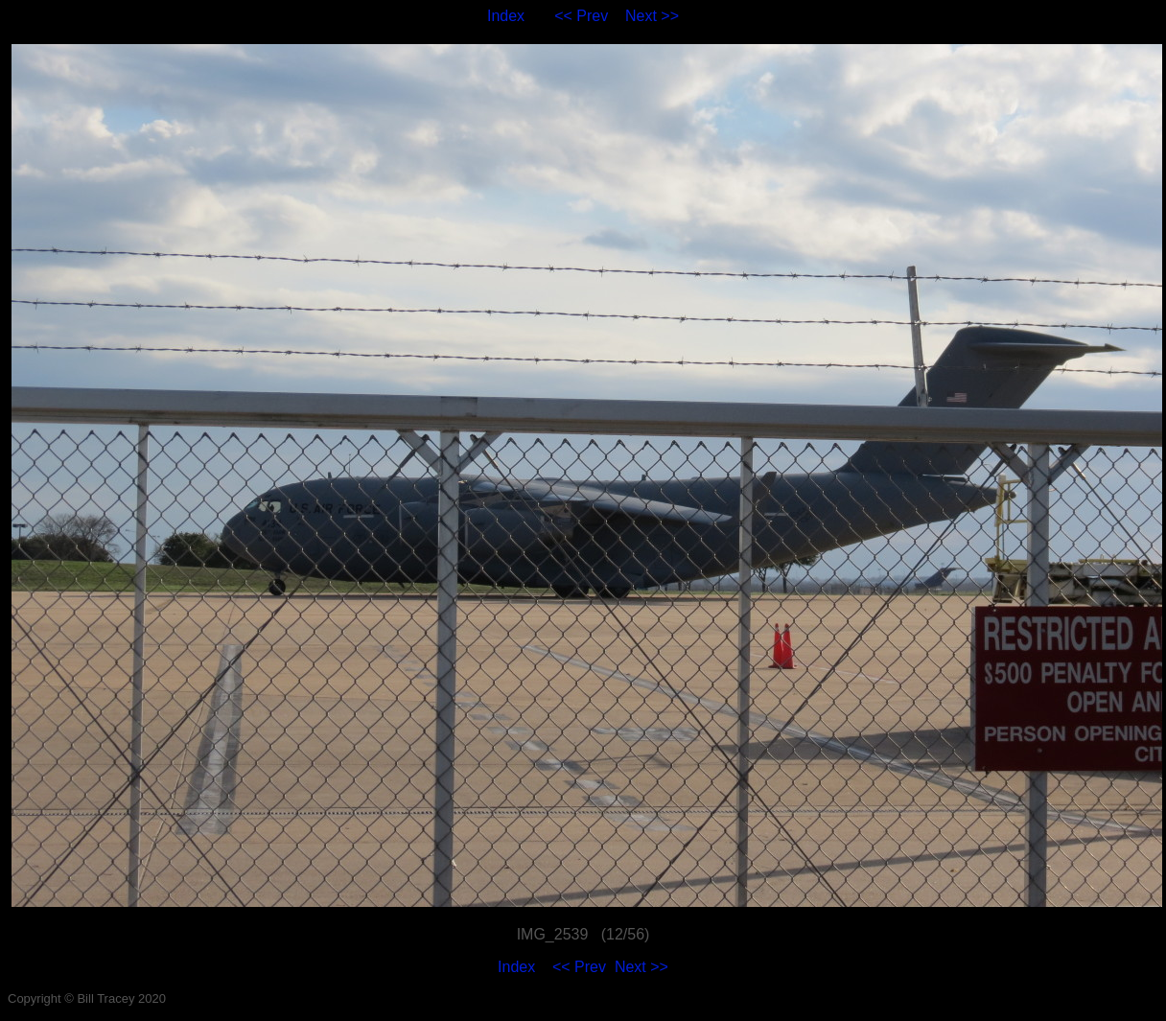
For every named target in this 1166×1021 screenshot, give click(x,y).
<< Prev (581, 16)
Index (506, 16)
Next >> (652, 16)
